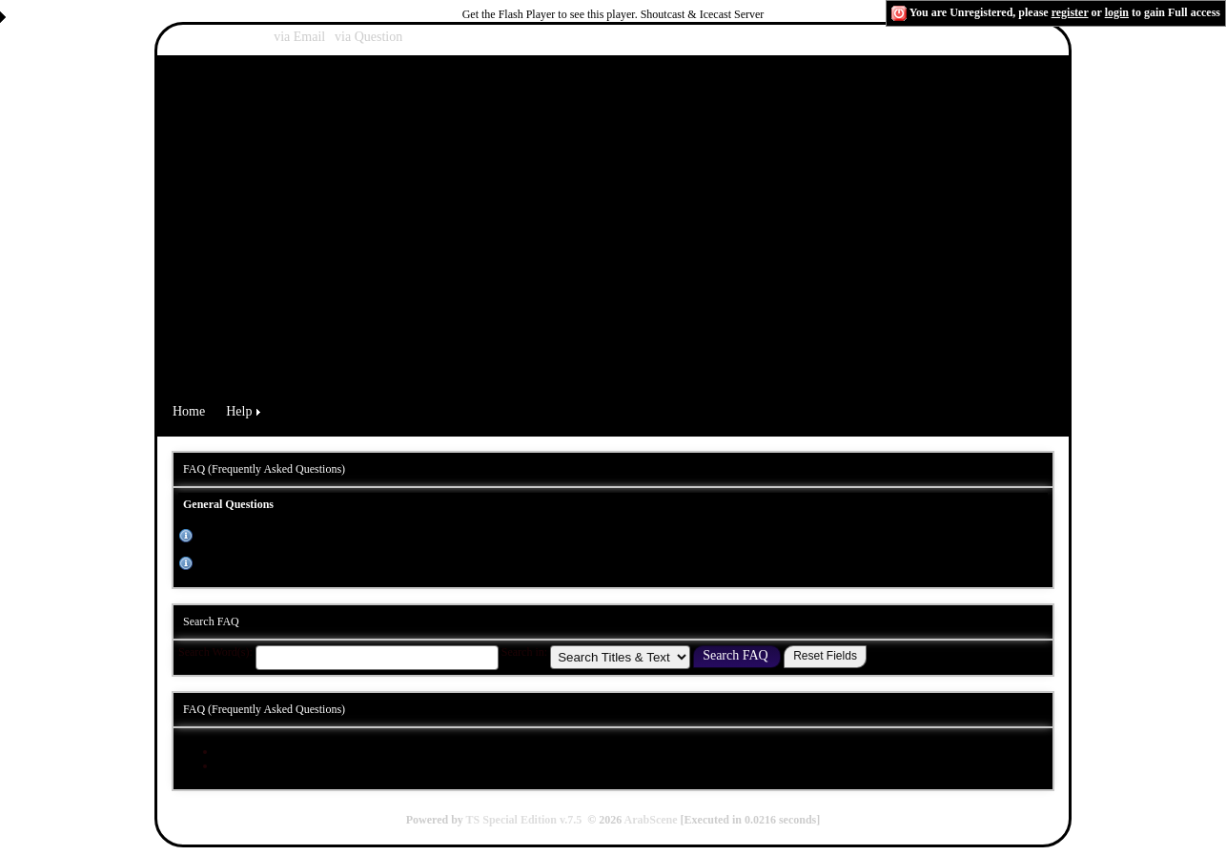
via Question (368, 37)
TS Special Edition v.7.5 (524, 819)
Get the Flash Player (509, 14)
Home (189, 411)
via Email (299, 37)
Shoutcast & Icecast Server (703, 14)
